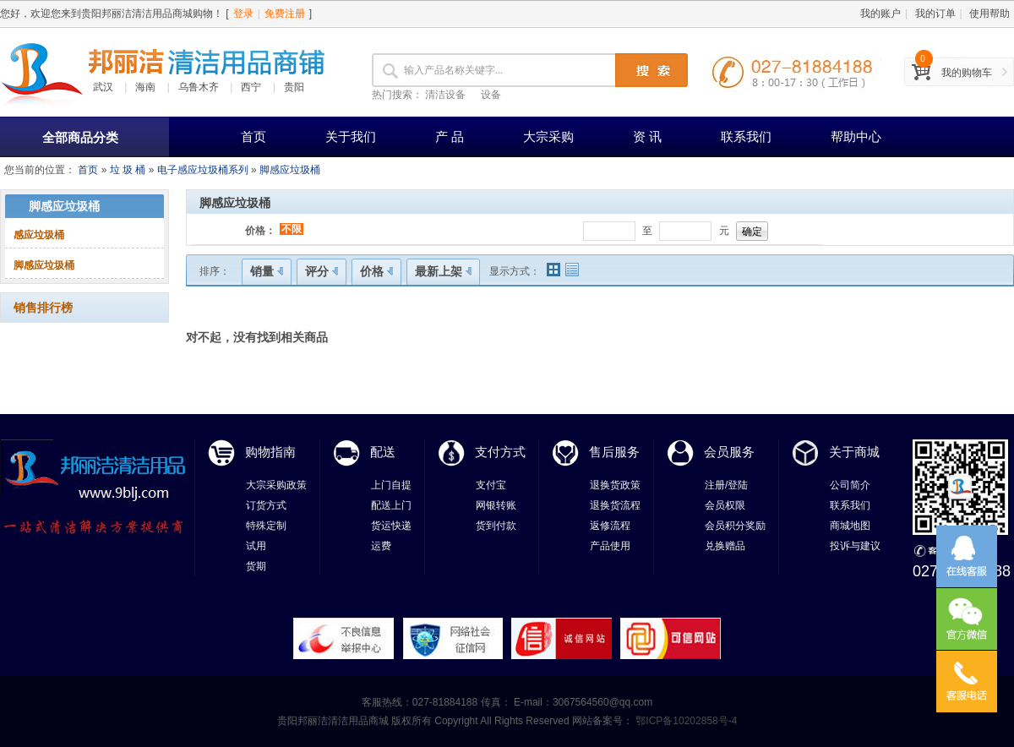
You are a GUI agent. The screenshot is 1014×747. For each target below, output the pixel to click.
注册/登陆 (726, 485)
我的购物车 (966, 73)
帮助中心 (856, 136)
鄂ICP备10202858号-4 (685, 721)
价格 (376, 271)
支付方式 (500, 451)
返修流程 (610, 526)
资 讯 (647, 136)
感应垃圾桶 (39, 235)
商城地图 (850, 526)
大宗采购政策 (276, 485)
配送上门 (391, 505)
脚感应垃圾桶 (289, 170)
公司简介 (850, 485)
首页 (253, 136)
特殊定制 (266, 526)
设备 (491, 95)
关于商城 (854, 451)
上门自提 (391, 485)
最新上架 (443, 271)
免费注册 (284, 13)
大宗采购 (548, 136)
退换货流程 (615, 505)
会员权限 (725, 505)
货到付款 (496, 526)
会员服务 (729, 451)
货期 (256, 566)
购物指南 (270, 451)
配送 (382, 451)
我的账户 (880, 13)
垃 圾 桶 (128, 170)
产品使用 (610, 546)
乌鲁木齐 (198, 87)
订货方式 (266, 505)
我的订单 (935, 13)
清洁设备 (445, 95)
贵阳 (294, 87)
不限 (291, 229)
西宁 (251, 87)
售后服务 (614, 451)
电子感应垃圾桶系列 (202, 170)
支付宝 (491, 485)
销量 (266, 271)
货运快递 (391, 526)
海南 (145, 87)
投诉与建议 (855, 546)
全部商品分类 (80, 137)
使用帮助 (989, 13)
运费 (381, 546)
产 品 (449, 136)
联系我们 (746, 136)
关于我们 (350, 136)
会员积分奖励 (735, 526)
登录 (243, 13)
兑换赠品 (725, 546)
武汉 (103, 87)
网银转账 (496, 505)
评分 (321, 271)
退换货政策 (615, 485)
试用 (256, 546)
